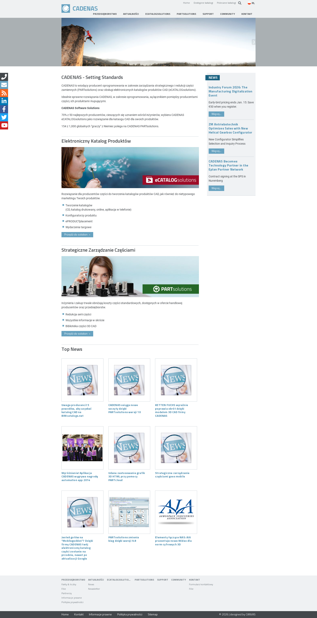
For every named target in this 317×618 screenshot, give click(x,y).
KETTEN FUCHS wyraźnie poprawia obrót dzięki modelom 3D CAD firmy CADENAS (171, 410)
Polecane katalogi (226, 2)
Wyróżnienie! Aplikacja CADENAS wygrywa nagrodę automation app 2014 (79, 476)
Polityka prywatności (129, 614)
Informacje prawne (100, 614)
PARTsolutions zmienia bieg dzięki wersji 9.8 (123, 539)
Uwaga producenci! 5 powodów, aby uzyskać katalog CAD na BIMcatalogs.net (76, 410)
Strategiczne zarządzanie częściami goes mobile (172, 474)
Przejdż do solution (77, 234)
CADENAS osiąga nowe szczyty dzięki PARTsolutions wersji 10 (124, 408)
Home (186, 2)
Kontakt (78, 614)
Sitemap (153, 614)
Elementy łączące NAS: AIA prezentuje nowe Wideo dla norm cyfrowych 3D (173, 540)
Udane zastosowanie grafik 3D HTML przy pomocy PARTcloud (126, 476)
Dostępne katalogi (203, 2)
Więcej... (216, 114)
